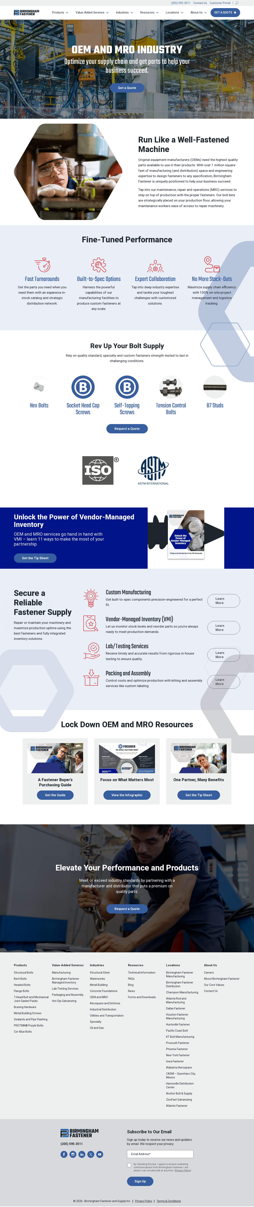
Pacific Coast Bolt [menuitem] (177, 1031)
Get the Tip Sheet (199, 796)
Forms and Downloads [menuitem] (142, 997)
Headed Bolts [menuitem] (22, 985)
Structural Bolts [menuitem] (23, 973)
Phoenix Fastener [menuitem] (177, 1049)
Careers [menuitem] (209, 973)
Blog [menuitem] (131, 985)
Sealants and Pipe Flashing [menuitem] (30, 1020)
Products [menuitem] (57, 13)
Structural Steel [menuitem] (100, 973)
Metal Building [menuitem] (99, 985)
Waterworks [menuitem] (97, 979)
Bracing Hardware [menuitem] (25, 1007)
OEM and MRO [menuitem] (99, 997)
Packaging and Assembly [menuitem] (68, 995)
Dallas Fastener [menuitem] (175, 1009)
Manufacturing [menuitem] (61, 973)
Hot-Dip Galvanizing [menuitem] (64, 1001)
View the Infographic (127, 796)
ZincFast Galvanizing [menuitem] (179, 1100)
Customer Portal (220, 3)
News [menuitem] (131, 991)
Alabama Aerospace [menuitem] (179, 1068)
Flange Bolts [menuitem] (21, 991)
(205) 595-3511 (180, 3)
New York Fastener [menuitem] (178, 1055)
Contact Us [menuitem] (211, 991)
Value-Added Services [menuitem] (89, 13)
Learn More (220, 601)
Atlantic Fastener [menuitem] (177, 1106)
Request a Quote (127, 429)
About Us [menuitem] (196, 13)
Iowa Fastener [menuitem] (175, 1062)
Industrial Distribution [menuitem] (103, 1010)
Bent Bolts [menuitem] (20, 979)
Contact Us (200, 3)
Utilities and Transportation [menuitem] (107, 1016)
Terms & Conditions (169, 1201)
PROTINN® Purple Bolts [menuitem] (28, 1026)
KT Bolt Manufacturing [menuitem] (180, 1037)
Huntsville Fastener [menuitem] (178, 1025)
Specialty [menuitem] (95, 1022)
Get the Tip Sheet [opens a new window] (35, 558)
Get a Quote (127, 88)
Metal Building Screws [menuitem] (27, 1013)
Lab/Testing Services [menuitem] (65, 989)
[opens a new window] (64, 1154)
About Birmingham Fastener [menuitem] (222, 979)
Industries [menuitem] (121, 13)
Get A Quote (223, 12)
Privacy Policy (182, 1171)
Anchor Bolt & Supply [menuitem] (179, 1094)
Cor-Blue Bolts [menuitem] (23, 1032)
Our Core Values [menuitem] (214, 985)
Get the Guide (55, 796)
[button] (237, 3)
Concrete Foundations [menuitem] (103, 991)
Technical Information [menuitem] (141, 973)
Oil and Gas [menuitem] (97, 1028)
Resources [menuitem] (147, 13)
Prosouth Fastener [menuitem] (177, 1043)
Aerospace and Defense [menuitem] (105, 1003)
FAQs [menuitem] (131, 979)
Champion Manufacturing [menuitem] (182, 993)
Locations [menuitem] (171, 13)
